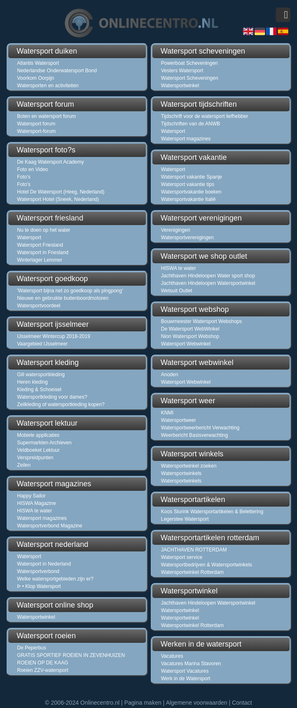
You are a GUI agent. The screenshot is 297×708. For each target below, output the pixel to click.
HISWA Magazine (36, 503)
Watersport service (182, 557)
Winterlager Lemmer (39, 260)
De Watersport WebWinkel (190, 329)
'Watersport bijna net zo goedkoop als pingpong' (70, 291)
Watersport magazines (42, 518)
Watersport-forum (36, 131)
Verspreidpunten (35, 458)
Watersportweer (178, 420)
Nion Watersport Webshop (190, 336)
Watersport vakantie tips (187, 184)
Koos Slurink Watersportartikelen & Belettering (212, 511)
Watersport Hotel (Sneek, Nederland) (58, 199)
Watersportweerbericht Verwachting (200, 428)
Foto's (23, 177)
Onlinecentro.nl (99, 702)
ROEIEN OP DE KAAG (42, 663)
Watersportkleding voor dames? (52, 397)
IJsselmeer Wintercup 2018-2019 (53, 336)
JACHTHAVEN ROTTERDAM (194, 550)
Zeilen (24, 465)
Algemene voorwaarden (196, 702)
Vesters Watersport (182, 70)
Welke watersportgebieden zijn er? (55, 579)
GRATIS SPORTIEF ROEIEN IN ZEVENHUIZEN (71, 655)
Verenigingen (175, 230)
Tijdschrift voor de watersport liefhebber (204, 116)
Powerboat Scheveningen (189, 63)
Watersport (29, 237)
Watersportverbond (38, 571)
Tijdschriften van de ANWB (190, 124)
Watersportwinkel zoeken (189, 466)
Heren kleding (32, 382)
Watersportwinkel (36, 617)
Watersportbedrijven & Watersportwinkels (206, 565)
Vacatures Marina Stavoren (191, 663)
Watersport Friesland (40, 245)
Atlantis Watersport (38, 63)
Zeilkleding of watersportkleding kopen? (61, 404)
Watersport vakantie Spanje (191, 177)
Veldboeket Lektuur (38, 450)
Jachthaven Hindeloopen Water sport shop (208, 276)
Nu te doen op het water (43, 230)
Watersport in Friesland (43, 252)
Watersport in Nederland (44, 564)
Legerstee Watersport (185, 519)
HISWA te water (34, 511)
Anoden (169, 374)
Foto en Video (32, 169)
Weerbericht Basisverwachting (194, 435)
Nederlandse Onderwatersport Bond (57, 70)
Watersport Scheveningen (189, 78)
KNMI (167, 413)
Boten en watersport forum (46, 116)
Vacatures (172, 656)
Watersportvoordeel (38, 306)
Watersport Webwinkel (186, 344)
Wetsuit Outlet (176, 291)
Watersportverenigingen (187, 237)
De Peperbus (31, 648)
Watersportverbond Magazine (49, 526)
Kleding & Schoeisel (39, 389)
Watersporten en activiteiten (48, 85)
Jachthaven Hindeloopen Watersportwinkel (208, 283)
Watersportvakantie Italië (188, 199)
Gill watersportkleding (41, 374)
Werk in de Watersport (186, 678)
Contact (242, 702)
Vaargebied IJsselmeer (42, 344)
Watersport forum (36, 124)
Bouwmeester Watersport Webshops (201, 321)
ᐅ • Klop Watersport (39, 586)
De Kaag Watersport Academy (50, 162)
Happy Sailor (31, 496)
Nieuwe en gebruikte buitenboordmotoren (62, 298)
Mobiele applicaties (38, 435)
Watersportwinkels (181, 473)
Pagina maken (143, 702)
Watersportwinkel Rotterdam (192, 572)
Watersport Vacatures (185, 671)
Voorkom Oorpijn (35, 78)
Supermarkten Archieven (44, 443)
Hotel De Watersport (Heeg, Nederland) (60, 192)
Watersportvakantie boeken (191, 192)
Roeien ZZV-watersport (42, 670)
